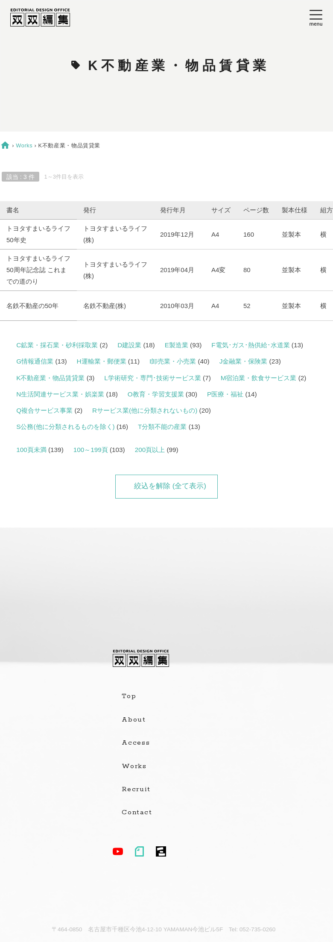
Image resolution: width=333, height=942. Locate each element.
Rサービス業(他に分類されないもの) (144, 410)
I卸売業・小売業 (172, 361)
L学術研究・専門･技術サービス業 (152, 377)
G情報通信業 (34, 361)
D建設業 (129, 345)
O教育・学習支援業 (156, 394)
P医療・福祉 (225, 394)
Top (129, 696)
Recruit (136, 789)
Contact (137, 812)
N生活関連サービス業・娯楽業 (60, 394)
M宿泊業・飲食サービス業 (259, 377)
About (134, 720)
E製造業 (176, 345)
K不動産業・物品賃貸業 (50, 377)
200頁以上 (150, 449)
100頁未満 (31, 449)
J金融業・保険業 (243, 361)
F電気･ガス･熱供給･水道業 (250, 345)
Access (136, 743)
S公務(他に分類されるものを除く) (65, 426)
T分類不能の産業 (162, 426)
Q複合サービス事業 (44, 410)
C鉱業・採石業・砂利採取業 (57, 345)
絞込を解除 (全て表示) (170, 486)
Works (24, 145)
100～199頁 (90, 449)
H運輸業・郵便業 (101, 361)
